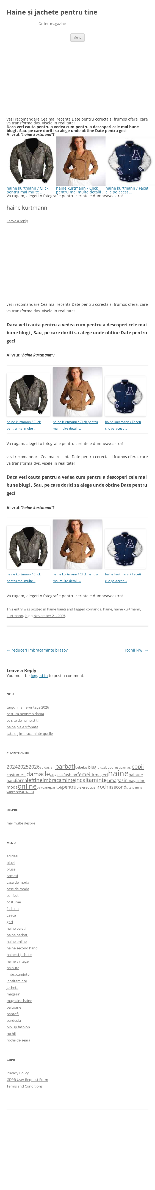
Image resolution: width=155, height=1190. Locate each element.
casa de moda (18, 882)
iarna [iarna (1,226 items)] (21, 780)
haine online (17, 941)
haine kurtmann (127, 609)
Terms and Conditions (25, 1086)
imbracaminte (18, 974)
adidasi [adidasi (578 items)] (45, 767)
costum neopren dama (25, 713)
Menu (77, 37)
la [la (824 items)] (108, 780)
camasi (12, 875)
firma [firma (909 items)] (95, 774)
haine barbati (17, 934)
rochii (11, 1033)
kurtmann (15, 615)
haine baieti (56, 609)
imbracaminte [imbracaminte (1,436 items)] (59, 780)
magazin (13, 994)
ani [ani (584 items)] (53, 767)
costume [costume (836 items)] (15, 774)
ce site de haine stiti (22, 720)
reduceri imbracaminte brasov (37, 650)
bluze (11, 869)
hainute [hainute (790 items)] (136, 774)
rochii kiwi (136, 650)
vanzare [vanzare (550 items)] (13, 791)
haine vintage (18, 961)
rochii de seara (18, 1040)
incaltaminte (17, 980)
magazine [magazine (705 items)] (136, 780)
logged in (39, 675)
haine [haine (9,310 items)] (118, 773)
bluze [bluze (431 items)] (101, 767)
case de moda (18, 888)
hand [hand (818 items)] (11, 780)
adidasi (12, 856)
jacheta (12, 987)
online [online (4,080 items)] (27, 786)
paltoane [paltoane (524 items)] (43, 787)
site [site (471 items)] (128, 787)
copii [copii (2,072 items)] (138, 766)
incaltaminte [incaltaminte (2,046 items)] (91, 780)
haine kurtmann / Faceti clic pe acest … (130, 188)
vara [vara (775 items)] (23, 791)
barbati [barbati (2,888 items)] (65, 766)
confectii (13, 895)
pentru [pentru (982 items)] (69, 787)
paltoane (14, 1007)
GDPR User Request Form (27, 1079)
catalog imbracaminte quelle (30, 733)
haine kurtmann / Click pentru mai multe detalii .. (81, 188)
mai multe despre (21, 823)
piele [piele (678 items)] (80, 787)
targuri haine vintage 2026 (28, 707)
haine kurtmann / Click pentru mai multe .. (31, 188)
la (26, 615)
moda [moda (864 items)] (12, 787)
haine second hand (22, 948)
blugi (11, 862)
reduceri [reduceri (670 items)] (91, 787)
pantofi (13, 1013)
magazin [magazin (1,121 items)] (119, 780)
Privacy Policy (18, 1073)
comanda (93, 609)
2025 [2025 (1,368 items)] (23, 766)
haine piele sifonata (22, 726)
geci (10, 921)
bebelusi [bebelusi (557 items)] (81, 767)
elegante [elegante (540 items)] (56, 775)
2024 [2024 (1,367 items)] (12, 766)
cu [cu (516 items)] (24, 775)
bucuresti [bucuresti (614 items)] (113, 767)
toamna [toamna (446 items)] (136, 787)
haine (107, 609)
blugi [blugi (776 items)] (93, 767)
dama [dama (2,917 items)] (34, 774)
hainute (13, 967)
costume (14, 902)
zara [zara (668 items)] (30, 791)
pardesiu (14, 1020)
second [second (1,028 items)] (118, 787)
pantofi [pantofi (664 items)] (56, 787)
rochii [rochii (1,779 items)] (104, 786)
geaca (11, 915)
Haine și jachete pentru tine (52, 12)
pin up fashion (18, 1027)
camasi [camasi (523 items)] (126, 767)
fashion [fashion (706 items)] (70, 774)
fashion (13, 908)
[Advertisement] (48, 82)
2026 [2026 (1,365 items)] (34, 766)
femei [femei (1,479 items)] (83, 774)
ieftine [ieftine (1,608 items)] (35, 780)
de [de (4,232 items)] (46, 773)
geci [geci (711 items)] (104, 774)
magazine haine (19, 1000)
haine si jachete (19, 954)
